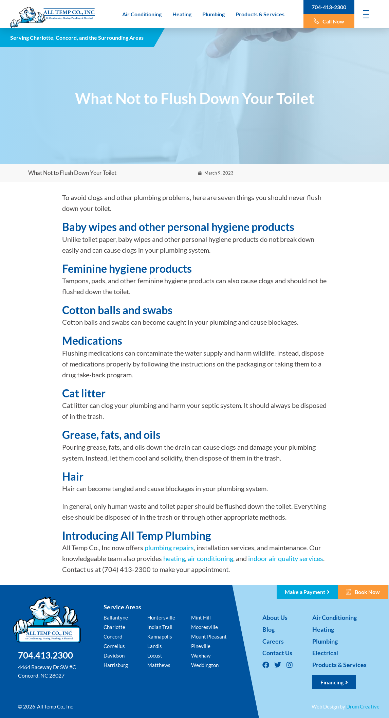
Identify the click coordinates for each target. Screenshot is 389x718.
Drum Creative (362, 706)
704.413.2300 (45, 655)
